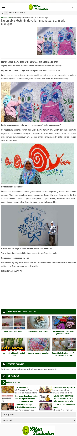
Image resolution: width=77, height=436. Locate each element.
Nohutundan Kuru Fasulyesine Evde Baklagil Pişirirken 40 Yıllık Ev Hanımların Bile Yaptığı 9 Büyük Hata (26, 400)
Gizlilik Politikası (17, 13)
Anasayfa (4, 18)
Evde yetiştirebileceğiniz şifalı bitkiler (13, 354)
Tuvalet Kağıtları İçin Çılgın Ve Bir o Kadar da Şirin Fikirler (63, 354)
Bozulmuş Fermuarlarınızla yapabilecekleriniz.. (63, 332)
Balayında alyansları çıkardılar (64, 387)
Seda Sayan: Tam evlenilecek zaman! (63, 405)
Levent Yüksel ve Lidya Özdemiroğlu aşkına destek (25, 405)
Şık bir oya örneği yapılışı (13, 331)
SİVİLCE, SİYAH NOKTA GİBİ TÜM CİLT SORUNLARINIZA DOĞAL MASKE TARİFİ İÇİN (62, 398)
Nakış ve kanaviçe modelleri (38, 353)
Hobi (9, 18)
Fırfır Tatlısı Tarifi (21, 387)
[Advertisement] (18, 42)
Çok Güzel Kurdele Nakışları (38, 331)
